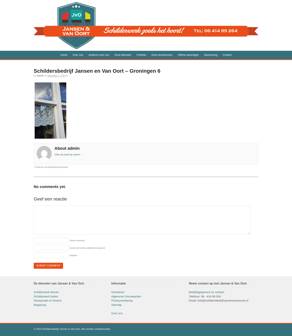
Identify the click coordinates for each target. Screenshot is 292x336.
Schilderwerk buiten (46, 296)
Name (77, 240)
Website (73, 255)
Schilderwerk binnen (46, 292)
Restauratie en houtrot (47, 300)
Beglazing (40, 304)
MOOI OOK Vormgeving (245, 329)
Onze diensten (122, 54)
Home (63, 54)
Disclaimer (117, 292)
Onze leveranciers (162, 54)
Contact (227, 54)
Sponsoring (210, 54)
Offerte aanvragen (188, 54)
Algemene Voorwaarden (126, 296)
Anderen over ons (99, 54)
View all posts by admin (68, 154)
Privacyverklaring (122, 300)
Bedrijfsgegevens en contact (206, 292)
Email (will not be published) (87, 248)
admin (40, 75)
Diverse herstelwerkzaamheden (51, 167)
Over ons (78, 54)
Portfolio (141, 54)
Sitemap (116, 304)
